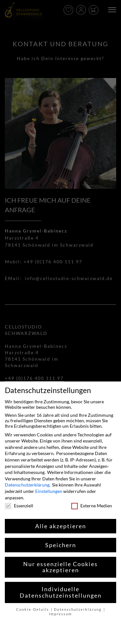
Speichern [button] (60, 545)
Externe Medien (91, 505)
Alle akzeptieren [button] (60, 526)
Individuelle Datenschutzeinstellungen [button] (61, 592)
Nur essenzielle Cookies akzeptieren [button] (60, 567)
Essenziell (19, 505)
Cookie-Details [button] (33, 609)
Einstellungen (48, 491)
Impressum (60, 614)
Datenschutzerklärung (27, 484)
